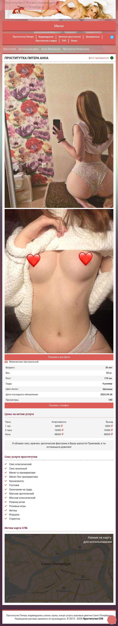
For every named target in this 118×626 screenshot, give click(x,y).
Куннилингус (16, 481)
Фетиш (13, 510)
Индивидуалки (46, 37)
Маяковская (16, 361)
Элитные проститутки (69, 37)
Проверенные (93, 37)
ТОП (64, 40)
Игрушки (14, 514)
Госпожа (14, 485)
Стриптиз (14, 518)
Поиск (74, 40)
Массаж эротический (21, 493)
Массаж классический (22, 497)
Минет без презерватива (23, 476)
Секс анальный (18, 468)
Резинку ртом (17, 502)
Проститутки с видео (46, 40)
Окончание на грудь (20, 489)
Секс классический (20, 464)
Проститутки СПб (93, 618)
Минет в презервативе (22, 472)
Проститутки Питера (23, 37)
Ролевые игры (17, 506)
